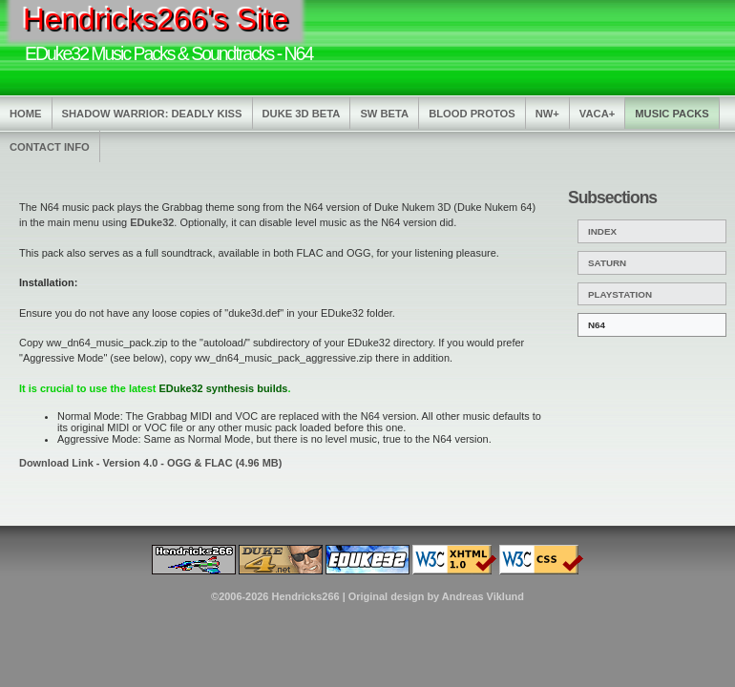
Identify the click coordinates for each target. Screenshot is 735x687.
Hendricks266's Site (155, 19)
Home (26, 113)
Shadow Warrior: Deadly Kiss (152, 113)
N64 (596, 325)
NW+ (547, 113)
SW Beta (384, 113)
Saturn (607, 263)
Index (602, 231)
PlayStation (620, 294)
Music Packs (672, 113)
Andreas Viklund (483, 596)
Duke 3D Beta (301, 113)
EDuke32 (152, 222)
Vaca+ (597, 113)
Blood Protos (472, 113)
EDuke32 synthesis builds (223, 388)
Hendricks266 (305, 596)
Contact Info (50, 147)
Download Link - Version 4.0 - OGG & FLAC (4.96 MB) (150, 462)
